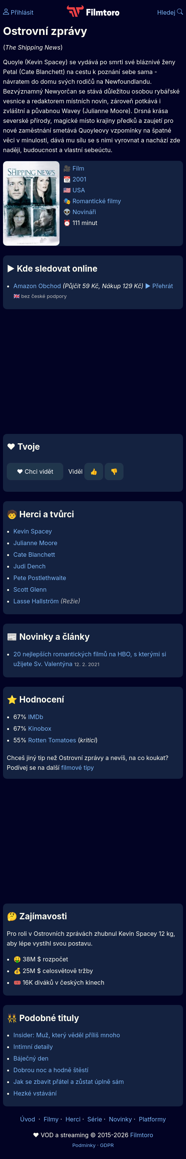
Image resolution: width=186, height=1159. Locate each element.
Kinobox (40, 728)
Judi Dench (30, 566)
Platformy (152, 1119)
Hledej (170, 12)
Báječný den (31, 1058)
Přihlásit (18, 12)
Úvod (28, 1119)
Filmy (51, 1119)
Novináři (84, 212)
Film (78, 168)
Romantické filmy (97, 201)
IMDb (35, 717)
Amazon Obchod (37, 286)
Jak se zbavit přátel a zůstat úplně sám (69, 1081)
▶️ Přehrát (159, 286)
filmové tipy (77, 767)
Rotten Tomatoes (52, 740)
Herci (73, 1119)
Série (94, 1119)
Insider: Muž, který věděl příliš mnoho (67, 1035)
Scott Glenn (30, 589)
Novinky (120, 1119)
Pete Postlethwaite (40, 578)
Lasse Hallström (36, 601)
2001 (79, 179)
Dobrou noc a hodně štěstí (51, 1070)
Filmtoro (141, 1135)
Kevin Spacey (33, 531)
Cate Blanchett (34, 554)
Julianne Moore (36, 543)
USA (79, 190)
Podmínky (84, 1145)
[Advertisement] (93, 371)
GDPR (107, 1145)
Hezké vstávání (35, 1093)
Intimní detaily (33, 1046)
